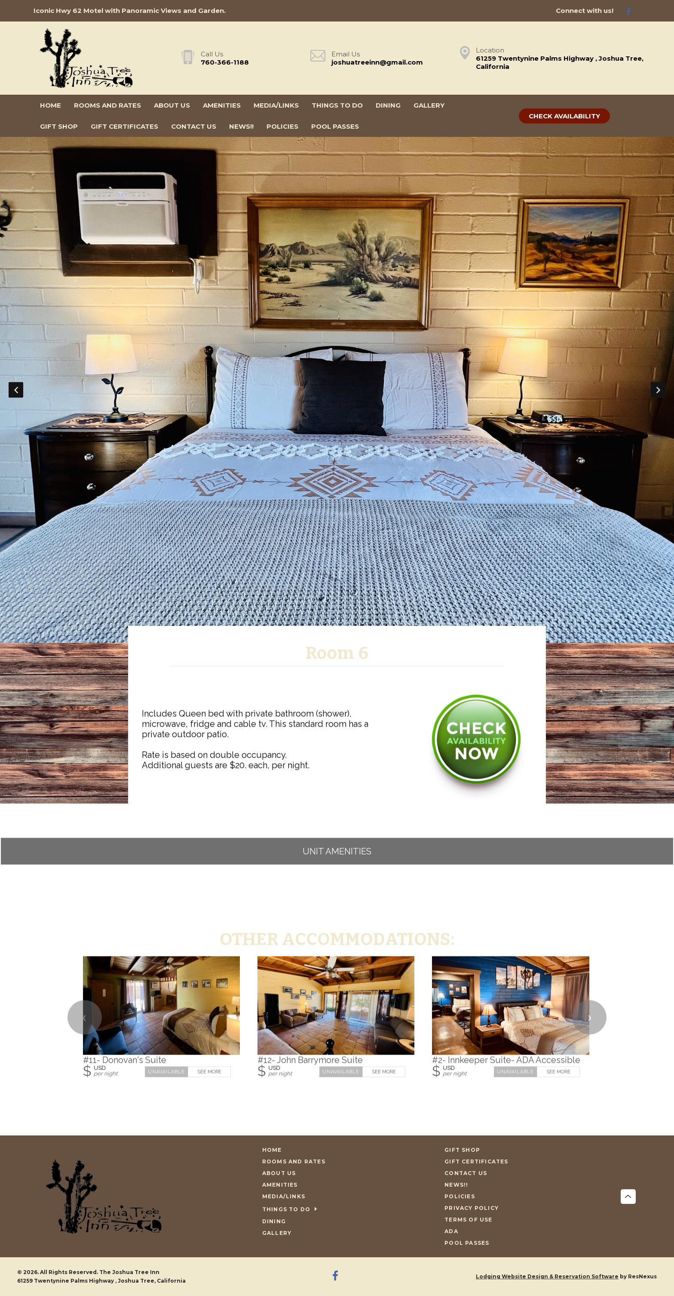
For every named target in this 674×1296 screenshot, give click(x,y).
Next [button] (658, 390)
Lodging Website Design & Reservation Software (547, 1276)
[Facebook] (632, 11)
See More (209, 1071)
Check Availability (564, 116)
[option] (337, 390)
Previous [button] (16, 390)
